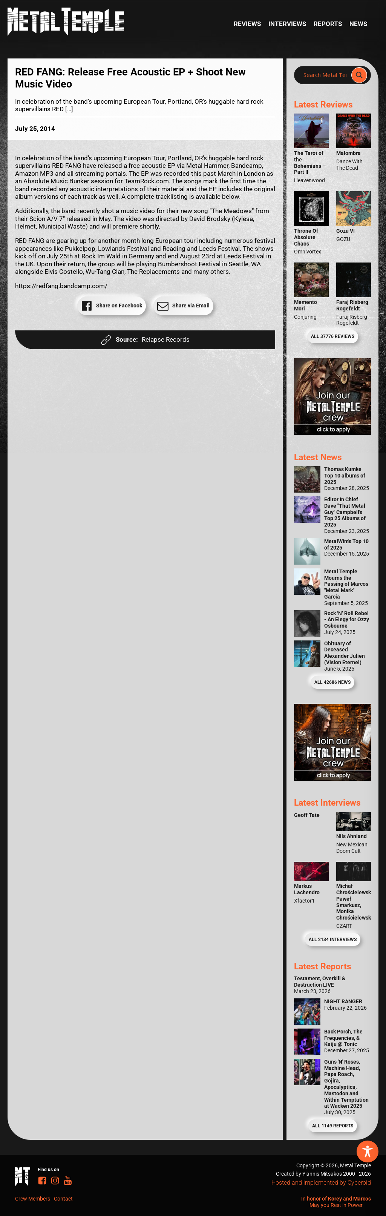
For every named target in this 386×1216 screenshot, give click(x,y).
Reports (328, 24)
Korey (335, 1199)
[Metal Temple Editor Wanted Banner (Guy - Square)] (332, 778)
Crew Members (32, 1199)
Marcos (362, 1199)
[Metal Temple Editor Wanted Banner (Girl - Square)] (332, 432)
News (358, 24)
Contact (63, 1199)
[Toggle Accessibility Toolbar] (367, 1151)
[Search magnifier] (359, 75)
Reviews (247, 24)
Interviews (287, 24)
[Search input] (324, 75)
